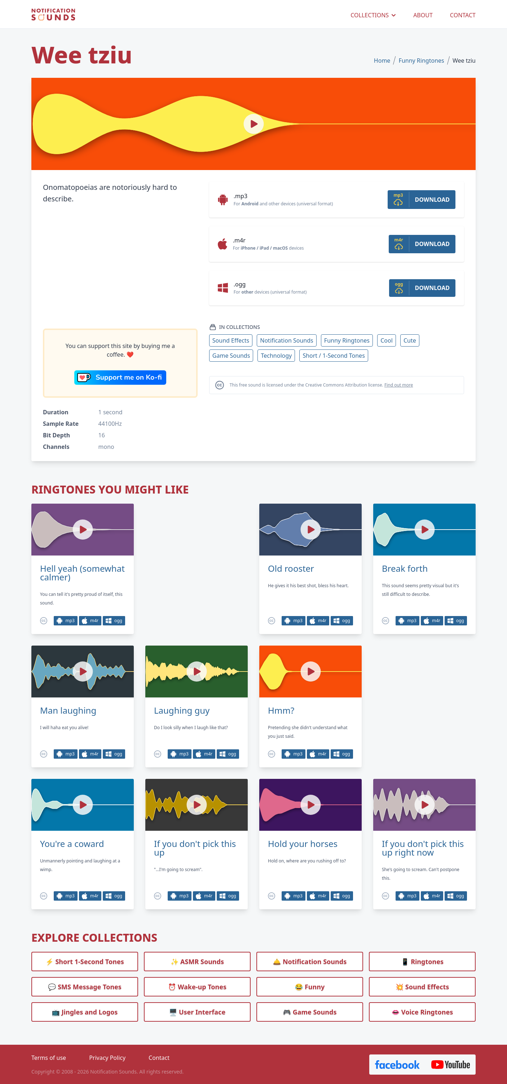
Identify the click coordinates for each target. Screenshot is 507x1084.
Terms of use (48, 1058)
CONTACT (463, 15)
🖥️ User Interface (197, 1012)
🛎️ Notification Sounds (310, 961)
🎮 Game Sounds (310, 1012)
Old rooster (291, 568)
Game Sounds (231, 356)
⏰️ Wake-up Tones (197, 986)
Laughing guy (182, 710)
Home (382, 60)
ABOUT (423, 15)
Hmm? (281, 710)
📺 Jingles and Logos (85, 1012)
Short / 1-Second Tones (334, 356)
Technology (276, 356)
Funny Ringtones (421, 60)
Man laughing (68, 710)
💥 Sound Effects (422, 986)
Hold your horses (303, 843)
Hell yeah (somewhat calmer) (82, 572)
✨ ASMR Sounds (197, 961)
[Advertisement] (120, 266)
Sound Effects (230, 340)
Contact (159, 1058)
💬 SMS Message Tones (85, 986)
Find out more (398, 385)
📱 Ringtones (422, 961)
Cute (410, 340)
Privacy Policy (107, 1058)
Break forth (405, 568)
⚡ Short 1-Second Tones (84, 961)
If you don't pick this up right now (423, 848)
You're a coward (72, 843)
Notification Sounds (286, 340)
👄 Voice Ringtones (422, 1012)
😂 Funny (310, 986)
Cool (386, 340)
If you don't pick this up (195, 848)
